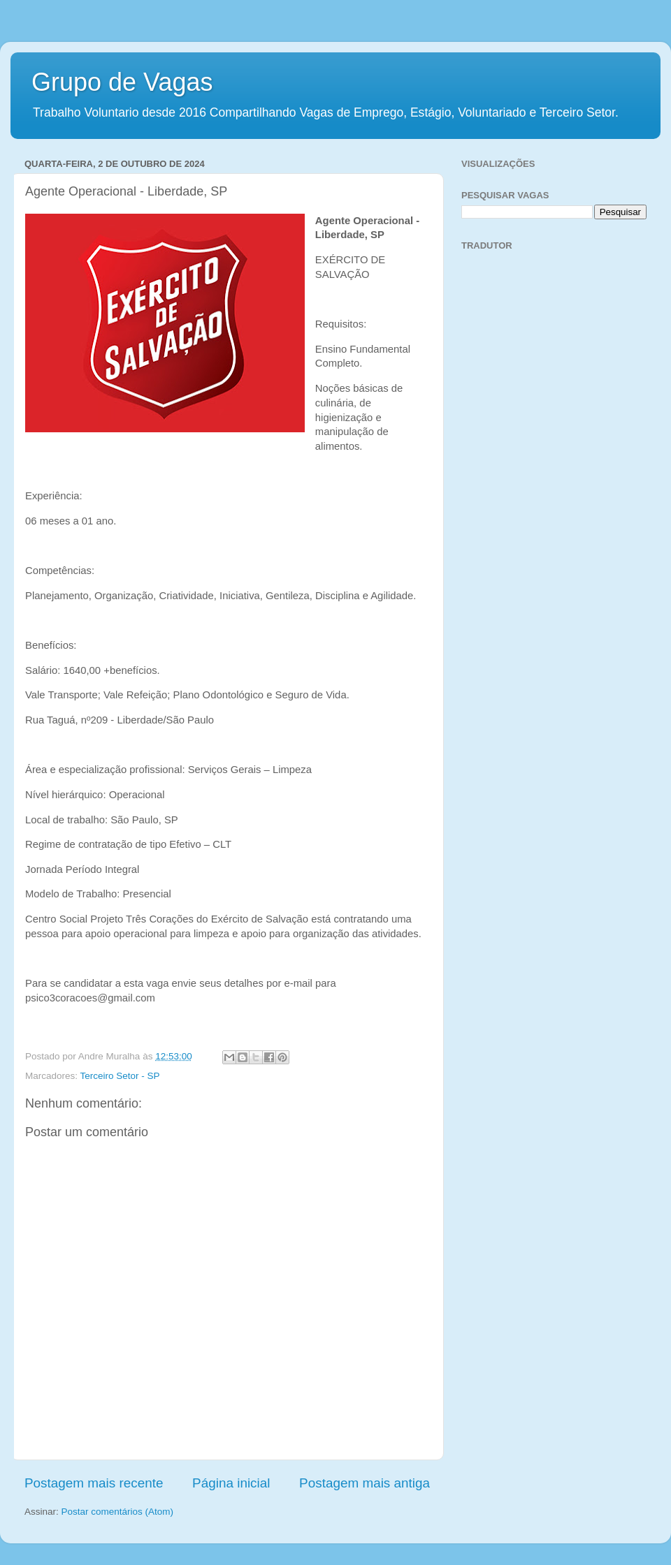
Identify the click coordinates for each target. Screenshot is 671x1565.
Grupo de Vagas (122, 82)
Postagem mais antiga (364, 1483)
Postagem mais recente (93, 1483)
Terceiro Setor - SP (120, 1076)
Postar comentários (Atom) (118, 1511)
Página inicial (231, 1483)
